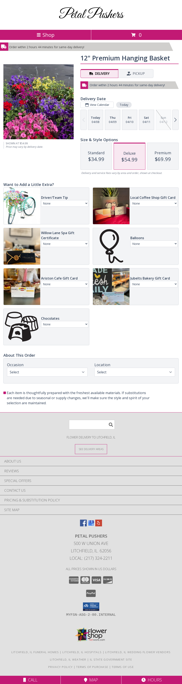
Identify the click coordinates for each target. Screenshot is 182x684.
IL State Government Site (111, 659)
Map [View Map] (91, 680)
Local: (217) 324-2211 (91, 558)
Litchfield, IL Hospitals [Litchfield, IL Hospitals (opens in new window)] (82, 652)
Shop (45, 34)
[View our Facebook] (83, 525)
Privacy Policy (60, 667)
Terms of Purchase (92, 667)
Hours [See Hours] (151, 680)
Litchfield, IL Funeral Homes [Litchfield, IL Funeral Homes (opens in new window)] (35, 652)
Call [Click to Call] (30, 680)
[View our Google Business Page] (91, 525)
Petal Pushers (91, 14)
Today (124, 105)
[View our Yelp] (98, 525)
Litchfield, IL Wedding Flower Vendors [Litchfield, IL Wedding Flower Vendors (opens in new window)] (138, 652)
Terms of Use (123, 667)
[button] (91, 606)
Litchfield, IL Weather (68, 659)
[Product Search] (92, 424)
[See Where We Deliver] (91, 449)
